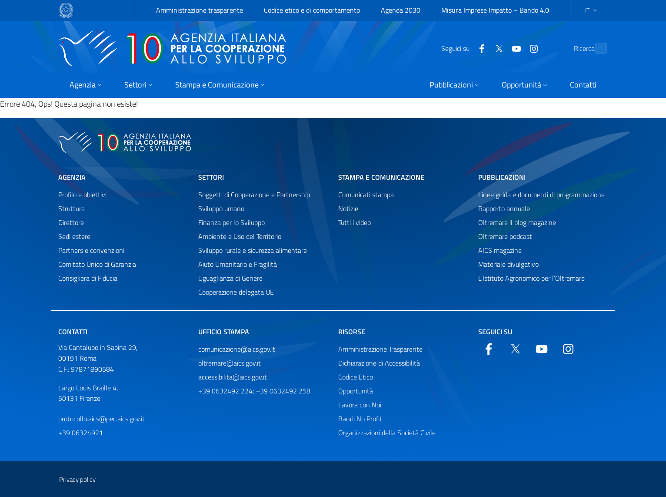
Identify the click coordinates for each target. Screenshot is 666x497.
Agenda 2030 (400, 10)
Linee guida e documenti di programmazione (541, 194)
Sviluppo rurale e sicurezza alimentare (252, 250)
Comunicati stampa (366, 194)
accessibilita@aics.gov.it (232, 377)
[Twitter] (480, 48)
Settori (211, 177)
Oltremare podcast (505, 236)
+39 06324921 (80, 432)
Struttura (71, 208)
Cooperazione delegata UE (236, 292)
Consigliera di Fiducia (87, 278)
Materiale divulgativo (508, 264)
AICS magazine (500, 250)
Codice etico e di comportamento (312, 10)
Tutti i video (354, 222)
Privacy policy (77, 479)
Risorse (351, 331)
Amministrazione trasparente (199, 10)
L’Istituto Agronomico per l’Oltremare (531, 278)
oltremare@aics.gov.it (229, 363)
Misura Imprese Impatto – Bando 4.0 (495, 10)
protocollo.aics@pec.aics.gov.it (101, 418)
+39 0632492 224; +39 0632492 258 (254, 391)
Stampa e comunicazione (381, 177)
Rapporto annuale (504, 208)
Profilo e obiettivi (82, 194)
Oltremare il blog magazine (517, 222)
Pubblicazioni (502, 177)
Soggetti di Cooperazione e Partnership (254, 194)
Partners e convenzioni (91, 250)
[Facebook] (462, 48)
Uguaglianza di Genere (230, 278)
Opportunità (355, 391)
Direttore (71, 222)
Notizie (348, 208)
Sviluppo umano (221, 208)
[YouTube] (497, 48)
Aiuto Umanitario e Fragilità (237, 264)
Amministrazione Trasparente (380, 349)
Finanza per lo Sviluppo (231, 222)
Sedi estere (74, 236)
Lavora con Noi (359, 405)
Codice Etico (355, 377)
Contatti (72, 331)
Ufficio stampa (223, 331)
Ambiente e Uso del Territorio (239, 236)
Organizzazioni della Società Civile (387, 432)
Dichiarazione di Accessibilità (379, 363)
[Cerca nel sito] (596, 48)
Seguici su (495, 331)
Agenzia (72, 177)
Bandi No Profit (360, 418)
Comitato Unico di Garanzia (97, 264)
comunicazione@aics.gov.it (236, 349)
